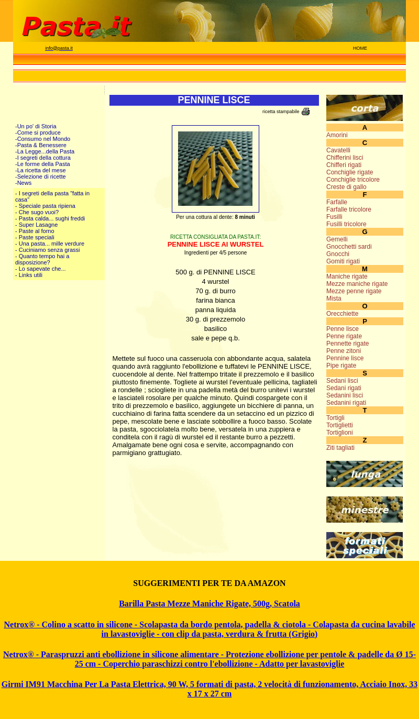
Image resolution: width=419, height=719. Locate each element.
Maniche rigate (347, 276)
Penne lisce (342, 329)
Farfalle (336, 202)
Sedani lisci (342, 380)
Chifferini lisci (344, 157)
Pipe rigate (341, 365)
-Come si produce (38, 132)
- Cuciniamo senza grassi (47, 250)
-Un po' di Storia (36, 126)
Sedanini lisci (344, 395)
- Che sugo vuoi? (37, 212)
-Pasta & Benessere (41, 145)
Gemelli (337, 239)
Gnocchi (337, 254)
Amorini (337, 135)
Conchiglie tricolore (353, 179)
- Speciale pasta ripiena (45, 206)
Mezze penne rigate (353, 291)
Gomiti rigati (343, 261)
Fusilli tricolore (346, 224)
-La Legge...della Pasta (44, 151)
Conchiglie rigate (349, 172)
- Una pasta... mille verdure (49, 243)
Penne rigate (344, 336)
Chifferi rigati (343, 165)
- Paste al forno (34, 231)
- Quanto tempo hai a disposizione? (42, 259)
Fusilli (334, 216)
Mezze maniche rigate (357, 283)
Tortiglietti (339, 425)
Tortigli (335, 418)
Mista (333, 298)
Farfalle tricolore (348, 209)
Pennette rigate (347, 343)
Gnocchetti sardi (349, 246)
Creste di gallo (346, 187)
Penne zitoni (343, 351)
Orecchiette (342, 313)
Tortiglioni (339, 432)
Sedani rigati (343, 388)
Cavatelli (338, 150)
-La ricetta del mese (40, 170)
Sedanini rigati (346, 402)
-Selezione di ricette (40, 176)
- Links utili (28, 275)
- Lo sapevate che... (40, 269)
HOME (360, 48)
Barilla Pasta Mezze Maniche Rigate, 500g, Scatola (209, 603)
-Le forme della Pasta (42, 164)
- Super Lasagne (36, 225)
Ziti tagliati (340, 447)
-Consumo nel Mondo (42, 139)
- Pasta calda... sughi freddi (50, 218)
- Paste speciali (34, 237)
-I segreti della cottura (43, 157)
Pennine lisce (344, 358)
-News (23, 183)
